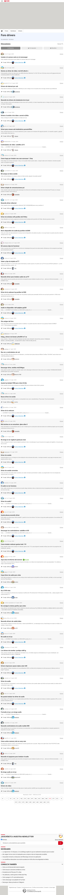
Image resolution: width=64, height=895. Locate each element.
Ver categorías (4, 39)
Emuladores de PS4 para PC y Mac (11, 872)
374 (19, 802)
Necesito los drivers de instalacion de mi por (15, 100)
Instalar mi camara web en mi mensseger (14, 57)
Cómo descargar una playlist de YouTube (13, 879)
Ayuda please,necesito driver (10, 515)
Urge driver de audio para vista (11, 575)
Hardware (13, 31)
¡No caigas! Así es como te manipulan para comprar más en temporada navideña (24, 854)
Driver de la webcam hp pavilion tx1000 (13, 292)
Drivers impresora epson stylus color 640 (14, 666)
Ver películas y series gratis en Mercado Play (14, 874)
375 (23, 802)
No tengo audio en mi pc (8, 772)
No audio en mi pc (6, 637)
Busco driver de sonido (8, 397)
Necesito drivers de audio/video (11, 621)
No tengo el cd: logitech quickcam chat (13, 440)
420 (34, 802)
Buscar (60, 44)
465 (44, 802)
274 (25, 798)
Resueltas (53, 48)
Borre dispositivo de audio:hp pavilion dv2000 (15, 231)
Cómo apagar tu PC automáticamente (13, 877)
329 (28, 798)
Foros (6, 31)
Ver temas (11, 39)
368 (43, 798)
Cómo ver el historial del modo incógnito (13, 867)
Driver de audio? (6, 501)
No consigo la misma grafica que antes (13, 606)
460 (41, 802)
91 (17, 798)
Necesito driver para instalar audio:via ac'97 (15, 277)
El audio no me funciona (8, 486)
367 (39, 798)
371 (53, 798)
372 (57, 798)
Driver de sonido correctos (9, 470)
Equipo (19, 887)
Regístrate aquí (12, 887)
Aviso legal (52, 887)
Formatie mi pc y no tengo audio (11, 712)
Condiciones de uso (26, 887)
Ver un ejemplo (59, 839)
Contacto (46, 887)
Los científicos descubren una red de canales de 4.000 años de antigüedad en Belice (25, 859)
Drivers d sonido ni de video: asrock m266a (15, 115)
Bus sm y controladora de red (10, 352)
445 (37, 802)
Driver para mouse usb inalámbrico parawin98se (16, 129)
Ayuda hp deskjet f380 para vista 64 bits (14, 383)
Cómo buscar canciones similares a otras (13, 869)
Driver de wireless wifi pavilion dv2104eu (14, 217)
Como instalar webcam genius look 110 (13, 544)
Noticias (4, 839)
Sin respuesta (32, 48)
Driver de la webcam (7, 410)
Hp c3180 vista (5, 590)
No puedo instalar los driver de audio (12, 697)
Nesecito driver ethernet (8, 203)
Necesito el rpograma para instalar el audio (15, 757)
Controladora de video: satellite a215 (13, 145)
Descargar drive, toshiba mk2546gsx (12, 367)
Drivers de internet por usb (9, 86)
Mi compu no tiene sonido (9, 174)
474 (48, 802)
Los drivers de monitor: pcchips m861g (13, 650)
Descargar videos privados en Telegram (13, 882)
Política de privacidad (38, 887)
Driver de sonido (6, 455)
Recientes (11, 48)
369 (46, 798)
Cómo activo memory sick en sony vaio (13, 741)
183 (21, 798)
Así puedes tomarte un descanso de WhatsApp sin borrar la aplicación (21, 857)
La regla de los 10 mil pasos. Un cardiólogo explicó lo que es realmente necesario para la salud (28, 852)
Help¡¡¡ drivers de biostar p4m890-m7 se (14, 337)
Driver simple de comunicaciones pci (12, 188)
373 (16, 802)
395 (30, 802)
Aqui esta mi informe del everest (11, 560)
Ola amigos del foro (7, 321)
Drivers (20, 31)
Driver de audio (6, 681)
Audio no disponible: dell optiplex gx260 (13, 308)
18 (10, 798)
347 (32, 798)
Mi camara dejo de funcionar (10, 246)
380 (27, 802)
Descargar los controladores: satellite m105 (15, 530)
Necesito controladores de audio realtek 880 (15, 726)
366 (36, 798)
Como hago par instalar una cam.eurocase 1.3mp (17, 158)
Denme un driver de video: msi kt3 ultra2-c (14, 71)
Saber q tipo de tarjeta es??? (10, 261)
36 (14, 798)
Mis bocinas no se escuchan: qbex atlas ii (14, 424)
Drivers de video (6, 786)
